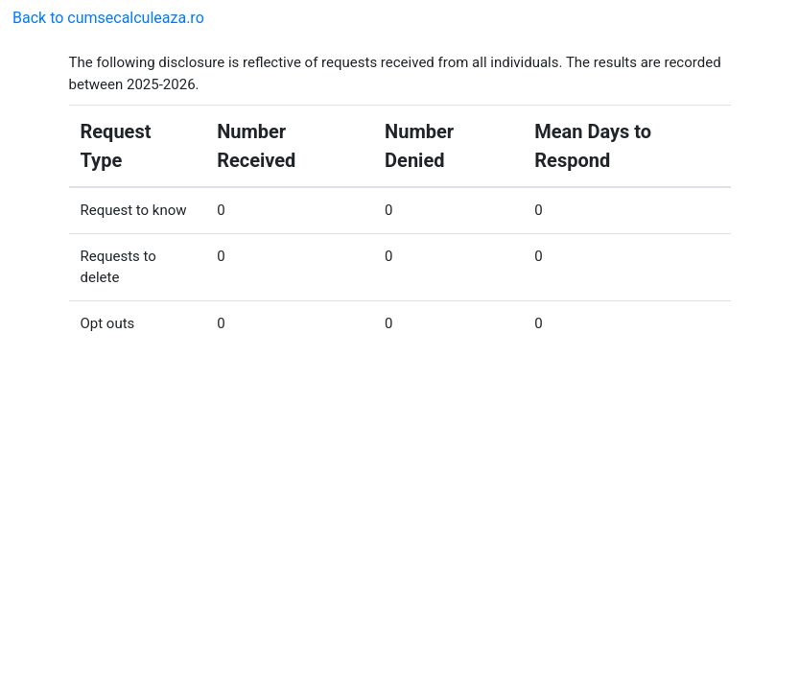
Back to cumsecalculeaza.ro (108, 18)
